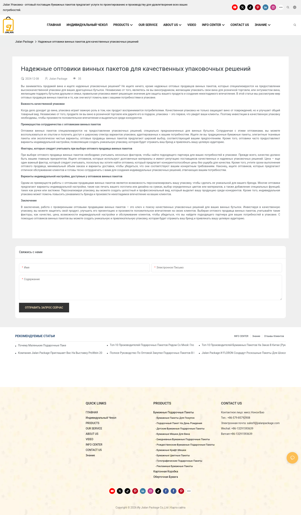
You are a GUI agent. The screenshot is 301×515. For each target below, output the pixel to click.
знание (256, 336)
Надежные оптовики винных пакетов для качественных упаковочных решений (88, 41)
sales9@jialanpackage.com (263, 423)
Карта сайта (177, 507)
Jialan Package (24, 41)
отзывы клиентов (274, 336)
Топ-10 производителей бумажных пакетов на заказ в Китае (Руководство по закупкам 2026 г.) (244, 345)
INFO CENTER (241, 336)
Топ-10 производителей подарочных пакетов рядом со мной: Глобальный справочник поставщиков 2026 (152, 345)
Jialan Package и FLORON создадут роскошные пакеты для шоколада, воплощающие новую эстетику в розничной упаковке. (244, 352)
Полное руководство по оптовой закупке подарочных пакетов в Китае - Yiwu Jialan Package (152, 352)
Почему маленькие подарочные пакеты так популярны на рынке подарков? (42, 345)
